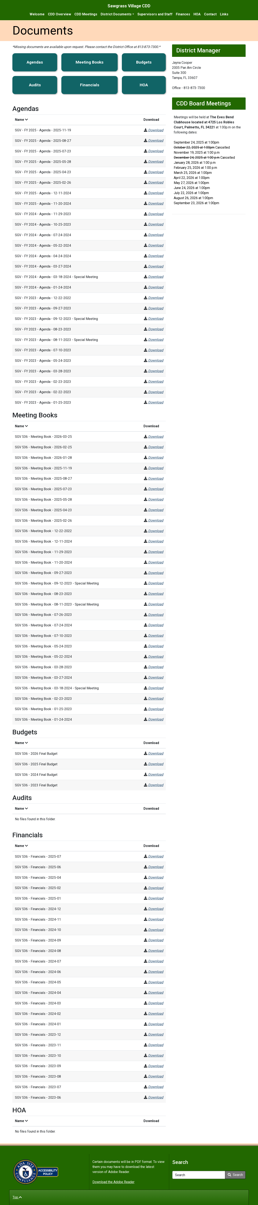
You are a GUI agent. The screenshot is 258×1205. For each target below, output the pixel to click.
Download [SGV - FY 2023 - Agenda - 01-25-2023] (155, 402)
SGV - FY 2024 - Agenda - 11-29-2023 (43, 214)
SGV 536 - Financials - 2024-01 (38, 1024)
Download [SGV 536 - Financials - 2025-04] (155, 877)
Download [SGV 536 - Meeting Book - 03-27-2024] (155, 677)
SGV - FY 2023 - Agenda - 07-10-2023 (43, 350)
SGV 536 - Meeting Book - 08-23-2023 (43, 594)
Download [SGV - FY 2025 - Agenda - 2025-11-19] (155, 130)
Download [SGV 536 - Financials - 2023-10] (155, 1055)
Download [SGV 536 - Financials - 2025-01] (155, 898)
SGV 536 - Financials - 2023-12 (38, 1035)
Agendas (35, 62)
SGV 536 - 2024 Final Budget (36, 775)
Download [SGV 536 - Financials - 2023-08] (155, 1076)
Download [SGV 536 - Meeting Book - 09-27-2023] (155, 573)
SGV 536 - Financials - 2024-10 (38, 930)
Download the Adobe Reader (113, 1182)
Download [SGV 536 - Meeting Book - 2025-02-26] (155, 520)
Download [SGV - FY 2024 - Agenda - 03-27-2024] (155, 266)
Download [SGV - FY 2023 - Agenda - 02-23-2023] (155, 381)
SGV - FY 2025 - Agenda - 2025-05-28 (43, 162)
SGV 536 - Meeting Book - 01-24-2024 (43, 720)
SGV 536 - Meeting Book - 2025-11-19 (43, 468)
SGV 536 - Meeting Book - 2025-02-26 (43, 521)
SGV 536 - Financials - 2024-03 (38, 1003)
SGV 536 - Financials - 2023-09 (38, 1066)
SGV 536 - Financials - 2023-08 (38, 1077)
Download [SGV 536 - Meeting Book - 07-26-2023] (155, 615)
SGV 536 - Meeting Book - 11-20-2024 (43, 563)
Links (224, 14)
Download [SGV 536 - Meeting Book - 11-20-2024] (155, 562)
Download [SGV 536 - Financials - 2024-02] (155, 1014)
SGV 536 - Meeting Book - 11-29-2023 (43, 552)
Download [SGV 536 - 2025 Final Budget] (155, 764)
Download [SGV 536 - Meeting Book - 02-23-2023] (155, 698)
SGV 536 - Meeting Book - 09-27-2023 (43, 573)
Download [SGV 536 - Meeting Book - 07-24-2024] (155, 625)
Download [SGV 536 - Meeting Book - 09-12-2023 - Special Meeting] (155, 583)
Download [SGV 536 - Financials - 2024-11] (155, 919)
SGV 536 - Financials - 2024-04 (38, 993)
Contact (210, 14)
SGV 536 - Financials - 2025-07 (38, 857)
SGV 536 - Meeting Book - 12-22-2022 (43, 531)
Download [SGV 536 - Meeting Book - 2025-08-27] (155, 479)
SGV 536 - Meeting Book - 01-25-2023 (43, 709)
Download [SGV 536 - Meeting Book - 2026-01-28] (155, 457)
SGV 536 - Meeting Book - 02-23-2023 (43, 699)
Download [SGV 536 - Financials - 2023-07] (155, 1087)
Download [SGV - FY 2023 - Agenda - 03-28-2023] (155, 371)
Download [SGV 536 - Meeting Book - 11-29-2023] (155, 552)
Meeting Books (89, 62)
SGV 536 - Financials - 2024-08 (38, 951)
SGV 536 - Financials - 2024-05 (38, 982)
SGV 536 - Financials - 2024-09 (38, 940)
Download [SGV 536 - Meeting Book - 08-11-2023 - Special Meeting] (155, 604)
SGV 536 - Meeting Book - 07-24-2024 (43, 625)
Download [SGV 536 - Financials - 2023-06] (155, 1097)
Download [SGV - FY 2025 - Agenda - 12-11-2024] (155, 193)
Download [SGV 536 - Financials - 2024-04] (155, 993)
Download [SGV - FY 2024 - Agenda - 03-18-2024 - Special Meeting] (155, 277)
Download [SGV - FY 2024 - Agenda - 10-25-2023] (155, 224)
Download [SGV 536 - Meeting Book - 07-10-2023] (155, 636)
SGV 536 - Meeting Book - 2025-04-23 (43, 510)
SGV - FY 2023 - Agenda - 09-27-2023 (43, 308)
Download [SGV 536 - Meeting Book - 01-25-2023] (155, 709)
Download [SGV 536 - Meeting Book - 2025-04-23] (155, 510)
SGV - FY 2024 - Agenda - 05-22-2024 (43, 246)
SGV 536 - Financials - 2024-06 (38, 972)
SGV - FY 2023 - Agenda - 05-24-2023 (43, 361)
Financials (89, 85)
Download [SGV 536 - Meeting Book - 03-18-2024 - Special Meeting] (155, 688)
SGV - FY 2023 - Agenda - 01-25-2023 (43, 403)
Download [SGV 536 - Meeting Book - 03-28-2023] (155, 667)
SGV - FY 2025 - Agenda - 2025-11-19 (43, 130)
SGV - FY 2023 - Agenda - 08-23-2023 (43, 329)
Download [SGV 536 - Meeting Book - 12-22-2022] (155, 531)
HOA (197, 14)
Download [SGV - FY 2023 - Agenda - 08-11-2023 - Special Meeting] (155, 340)
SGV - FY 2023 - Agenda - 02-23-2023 (43, 382)
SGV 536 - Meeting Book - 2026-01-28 (43, 458)
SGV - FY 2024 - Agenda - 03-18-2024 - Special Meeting (56, 277)
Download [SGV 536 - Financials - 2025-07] (155, 856)
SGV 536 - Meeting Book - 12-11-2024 (43, 541)
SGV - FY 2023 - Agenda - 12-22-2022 (43, 298)
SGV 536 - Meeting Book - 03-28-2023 (43, 667)
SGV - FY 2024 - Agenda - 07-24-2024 (43, 235)
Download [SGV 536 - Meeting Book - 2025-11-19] (155, 468)
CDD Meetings (85, 14)
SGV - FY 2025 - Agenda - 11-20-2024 (43, 204)
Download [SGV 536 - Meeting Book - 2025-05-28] (155, 499)
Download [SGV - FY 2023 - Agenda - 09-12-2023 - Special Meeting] (155, 319)
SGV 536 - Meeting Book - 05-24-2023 (43, 646)
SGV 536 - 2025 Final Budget (36, 764)
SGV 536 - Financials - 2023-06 (38, 1098)
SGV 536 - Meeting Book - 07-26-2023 (43, 615)
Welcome (37, 14)
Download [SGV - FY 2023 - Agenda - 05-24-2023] (155, 360)
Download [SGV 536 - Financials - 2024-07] (155, 961)
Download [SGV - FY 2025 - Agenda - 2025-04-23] (155, 172)
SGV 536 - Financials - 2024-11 (38, 919)
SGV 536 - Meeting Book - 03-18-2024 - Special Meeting (57, 688)
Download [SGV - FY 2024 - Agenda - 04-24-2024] (155, 256)
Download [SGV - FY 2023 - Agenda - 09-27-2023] (155, 308)
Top (17, 1197)
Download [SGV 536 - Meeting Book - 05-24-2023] (155, 646)
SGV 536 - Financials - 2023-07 (38, 1087)
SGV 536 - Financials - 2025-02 (38, 888)
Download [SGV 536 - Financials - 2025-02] (155, 888)
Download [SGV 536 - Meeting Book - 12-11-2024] (155, 541)
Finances (183, 14)
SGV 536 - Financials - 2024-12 (38, 909)
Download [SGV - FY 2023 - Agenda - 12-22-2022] (155, 298)
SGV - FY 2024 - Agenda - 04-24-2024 (43, 256)
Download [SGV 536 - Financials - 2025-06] (155, 867)
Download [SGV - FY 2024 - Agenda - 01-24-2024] (155, 287)
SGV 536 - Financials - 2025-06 (38, 867)
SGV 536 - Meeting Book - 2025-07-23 (43, 489)
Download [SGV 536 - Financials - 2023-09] (155, 1066)
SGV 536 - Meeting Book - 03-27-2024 (43, 678)
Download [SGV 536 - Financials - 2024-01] (155, 1024)
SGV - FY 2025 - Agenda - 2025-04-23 (43, 172)
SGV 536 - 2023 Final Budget (36, 785)
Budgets (143, 62)
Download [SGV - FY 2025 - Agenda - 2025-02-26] (155, 182)
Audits (35, 85)
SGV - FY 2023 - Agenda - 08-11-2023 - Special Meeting (56, 340)
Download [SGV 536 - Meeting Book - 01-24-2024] (155, 719)
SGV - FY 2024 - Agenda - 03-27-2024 (43, 266)
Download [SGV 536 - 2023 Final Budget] (155, 785)
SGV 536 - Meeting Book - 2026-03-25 (43, 437)
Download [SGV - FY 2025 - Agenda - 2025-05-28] (155, 162)
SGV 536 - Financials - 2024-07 (38, 961)
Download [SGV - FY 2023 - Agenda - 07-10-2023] (155, 350)
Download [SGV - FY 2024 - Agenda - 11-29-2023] (155, 214)
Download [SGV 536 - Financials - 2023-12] (155, 1034)
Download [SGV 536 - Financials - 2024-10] (155, 930)
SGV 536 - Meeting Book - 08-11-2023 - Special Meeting (57, 604)
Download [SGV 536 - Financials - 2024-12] (155, 909)
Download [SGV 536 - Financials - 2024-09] (155, 940)
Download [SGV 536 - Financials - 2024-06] (155, 972)
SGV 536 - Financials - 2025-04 (38, 878)
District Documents (116, 14)
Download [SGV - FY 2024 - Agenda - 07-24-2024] (155, 235)
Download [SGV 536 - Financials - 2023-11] (155, 1045)
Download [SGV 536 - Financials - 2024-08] (155, 951)
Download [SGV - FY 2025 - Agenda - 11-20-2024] (155, 203)
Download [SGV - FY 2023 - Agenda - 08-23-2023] (155, 329)
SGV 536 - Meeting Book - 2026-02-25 (43, 447)
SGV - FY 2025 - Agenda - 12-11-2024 (43, 193)
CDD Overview (59, 14)
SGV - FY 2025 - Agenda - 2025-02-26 (43, 183)
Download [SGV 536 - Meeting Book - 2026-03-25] (155, 437)
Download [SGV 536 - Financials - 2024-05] (155, 982)
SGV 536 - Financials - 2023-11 (38, 1045)
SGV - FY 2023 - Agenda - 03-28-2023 (43, 371)
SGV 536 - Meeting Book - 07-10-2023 (43, 636)
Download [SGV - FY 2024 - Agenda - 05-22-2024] (155, 245)
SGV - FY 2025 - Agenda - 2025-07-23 (43, 151)
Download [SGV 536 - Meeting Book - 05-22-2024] (155, 657)
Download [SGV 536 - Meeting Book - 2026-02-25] (155, 447)
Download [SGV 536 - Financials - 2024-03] (155, 1003)
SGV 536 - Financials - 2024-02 (38, 1014)
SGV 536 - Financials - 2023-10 (38, 1056)
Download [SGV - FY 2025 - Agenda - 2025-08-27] (155, 140)
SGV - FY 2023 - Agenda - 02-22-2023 (43, 392)
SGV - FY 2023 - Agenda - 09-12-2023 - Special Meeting (56, 319)
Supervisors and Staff (154, 14)
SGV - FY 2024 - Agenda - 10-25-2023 (43, 224)
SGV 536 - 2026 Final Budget (36, 754)
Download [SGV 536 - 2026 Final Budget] (155, 753)
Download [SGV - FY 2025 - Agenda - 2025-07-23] (155, 151)
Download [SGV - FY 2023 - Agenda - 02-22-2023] (155, 392)
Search (235, 1175)
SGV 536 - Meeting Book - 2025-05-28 (43, 500)
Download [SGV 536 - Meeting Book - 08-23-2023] (155, 594)
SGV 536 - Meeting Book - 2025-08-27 (43, 479)
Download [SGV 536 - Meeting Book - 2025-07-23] (155, 489)
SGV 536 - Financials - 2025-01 (38, 898)
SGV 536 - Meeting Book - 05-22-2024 (43, 657)
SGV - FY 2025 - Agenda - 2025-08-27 (43, 141)
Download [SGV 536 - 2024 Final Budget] (155, 774)
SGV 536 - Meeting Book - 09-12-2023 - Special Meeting (57, 583)
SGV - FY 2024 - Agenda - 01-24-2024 (43, 287)
